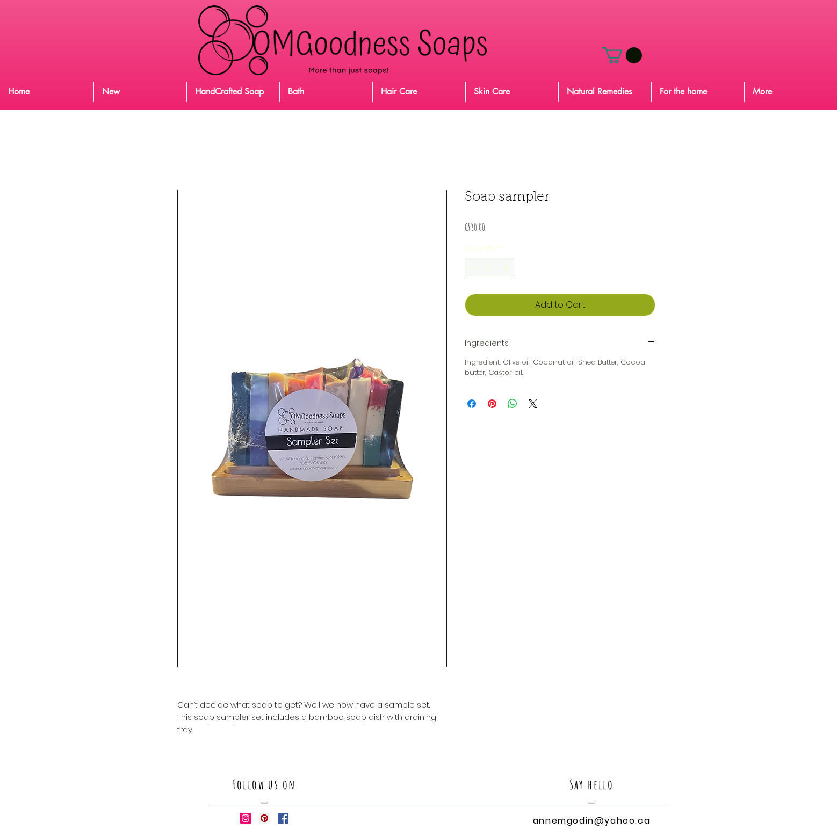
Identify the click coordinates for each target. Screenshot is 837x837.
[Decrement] (472, 267)
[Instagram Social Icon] (245, 818)
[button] (622, 55)
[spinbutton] (489, 267)
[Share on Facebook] (471, 403)
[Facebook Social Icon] (283, 818)
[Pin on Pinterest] (492, 403)
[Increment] (506, 267)
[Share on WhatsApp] (512, 403)
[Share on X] (532, 403)
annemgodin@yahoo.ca (591, 820)
